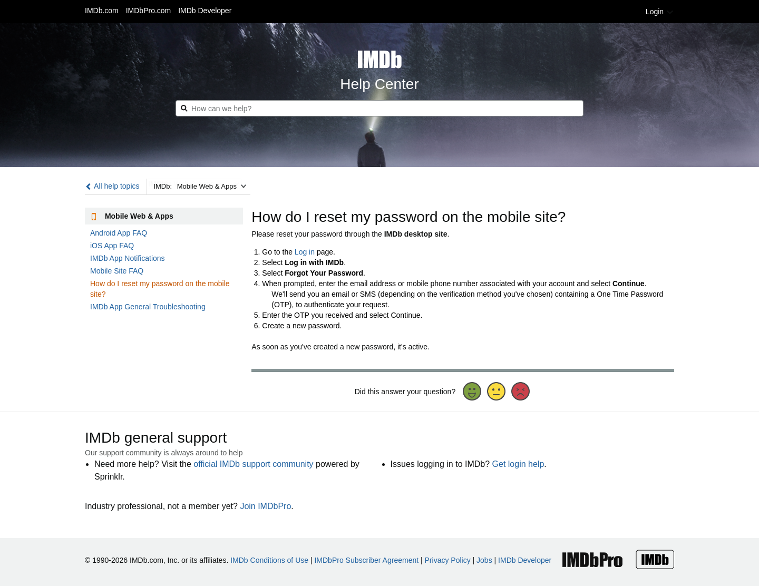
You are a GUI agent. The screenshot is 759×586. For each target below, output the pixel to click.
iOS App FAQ (112, 245)
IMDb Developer (204, 10)
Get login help (518, 464)
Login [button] (660, 11)
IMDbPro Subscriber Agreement (366, 560)
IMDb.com (102, 10)
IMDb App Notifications (127, 258)
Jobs (484, 560)
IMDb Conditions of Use (269, 560)
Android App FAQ (118, 233)
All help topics (112, 186)
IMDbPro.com (148, 10)
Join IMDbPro (265, 506)
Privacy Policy (448, 560)
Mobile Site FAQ (116, 271)
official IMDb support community (253, 464)
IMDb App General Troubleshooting (148, 306)
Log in (305, 252)
